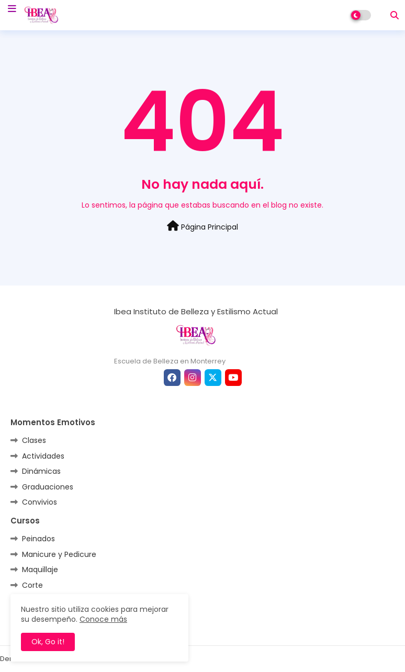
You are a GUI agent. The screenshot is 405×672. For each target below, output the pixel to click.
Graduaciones (47, 487)
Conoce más (103, 619)
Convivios (39, 502)
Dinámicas (41, 471)
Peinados (38, 538)
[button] (394, 15)
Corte (32, 585)
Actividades (43, 456)
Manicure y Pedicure (59, 554)
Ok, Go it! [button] (47, 641)
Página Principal (202, 226)
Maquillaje (40, 569)
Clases (34, 440)
